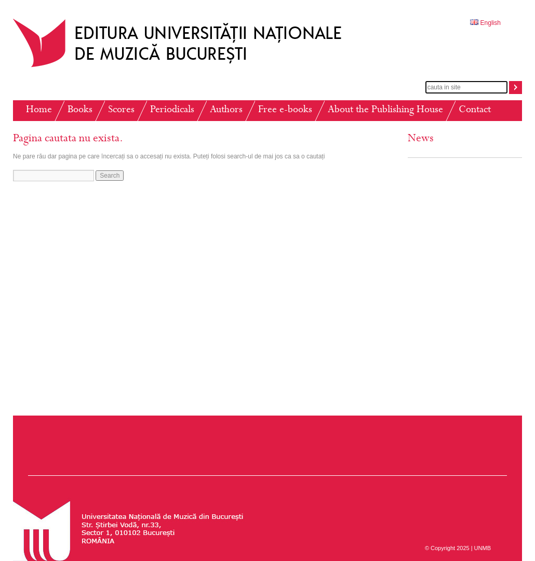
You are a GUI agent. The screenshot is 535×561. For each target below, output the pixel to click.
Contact (475, 110)
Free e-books (285, 110)
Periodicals (172, 110)
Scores (121, 110)
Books (80, 110)
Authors (226, 110)
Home (39, 110)
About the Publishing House (385, 110)
